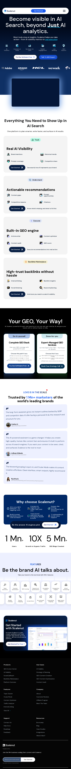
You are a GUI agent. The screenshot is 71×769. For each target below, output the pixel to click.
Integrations (40, 732)
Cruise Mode (8, 697)
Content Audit (41, 682)
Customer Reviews (42, 697)
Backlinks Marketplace (11, 679)
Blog (37, 726)
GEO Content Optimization (45, 679)
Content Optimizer (10, 700)
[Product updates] (12, 759)
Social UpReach (9, 676)
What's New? (40, 736)
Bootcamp (40, 722)
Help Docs (7, 726)
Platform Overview (10, 682)
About (38, 694)
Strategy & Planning (43, 672)
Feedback (7, 732)
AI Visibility (7, 672)
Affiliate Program (42, 700)
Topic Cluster (8, 694)
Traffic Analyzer (9, 703)
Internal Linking (9, 707)
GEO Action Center (10, 669)
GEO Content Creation (44, 676)
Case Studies (40, 729)
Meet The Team (41, 703)
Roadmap (7, 729)
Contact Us (7, 722)
